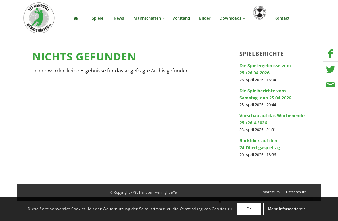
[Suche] (304, 18)
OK (249, 208)
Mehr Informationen (287, 208)
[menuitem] (76, 18)
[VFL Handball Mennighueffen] (39, 18)
